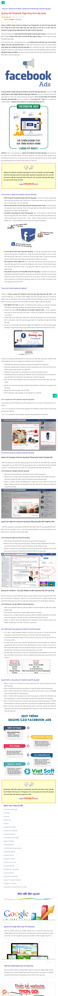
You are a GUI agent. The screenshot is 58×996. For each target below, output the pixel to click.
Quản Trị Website (9, 841)
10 (23, 17)
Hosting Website (9, 873)
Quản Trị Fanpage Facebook (12, 880)
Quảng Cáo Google (9, 827)
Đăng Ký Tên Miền (9, 866)
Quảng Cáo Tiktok (9, 859)
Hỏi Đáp (6, 816)
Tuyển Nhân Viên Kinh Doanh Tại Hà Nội (15, 887)
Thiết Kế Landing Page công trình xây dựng (18, 966)
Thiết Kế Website (9, 844)
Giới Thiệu (7, 813)
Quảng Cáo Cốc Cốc (10, 862)
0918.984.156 (29, 184)
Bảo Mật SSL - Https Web (11, 869)
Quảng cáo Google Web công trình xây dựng (19, 927)
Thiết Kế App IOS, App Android (13, 848)
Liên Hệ (6, 823)
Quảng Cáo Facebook (10, 830)
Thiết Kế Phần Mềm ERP (11, 876)
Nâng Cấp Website (9, 852)
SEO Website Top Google (11, 837)
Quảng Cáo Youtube (10, 883)
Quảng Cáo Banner (9, 834)
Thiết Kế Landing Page (10, 809)
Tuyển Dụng (7, 820)
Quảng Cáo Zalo (9, 855)
